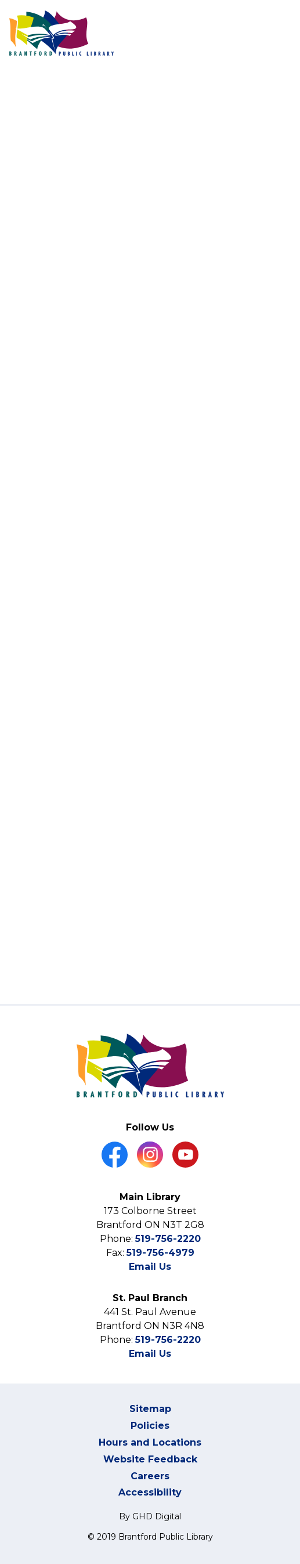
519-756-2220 (168, 1238)
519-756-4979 (160, 1252)
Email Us (150, 1266)
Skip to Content (0, 0)
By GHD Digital (150, 1516)
